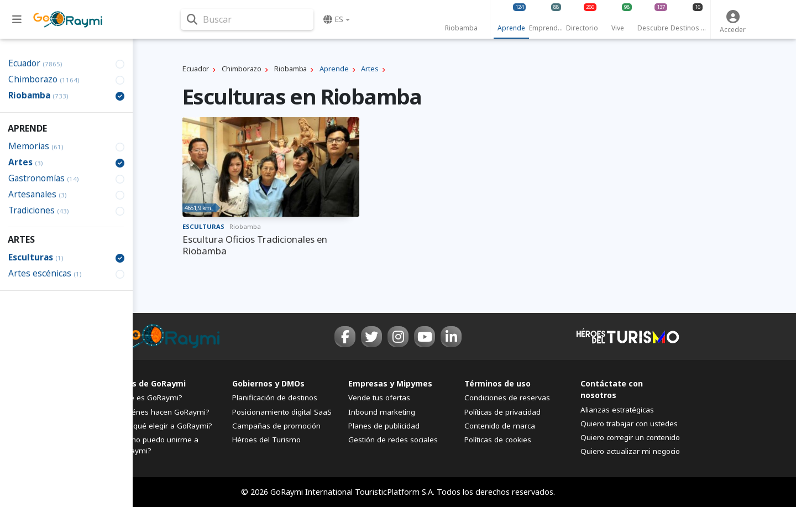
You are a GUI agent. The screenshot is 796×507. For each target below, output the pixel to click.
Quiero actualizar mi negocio (630, 451)
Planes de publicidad (384, 426)
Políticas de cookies (497, 440)
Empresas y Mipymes (390, 383)
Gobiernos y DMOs (268, 383)
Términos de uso (497, 383)
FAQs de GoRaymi (151, 383)
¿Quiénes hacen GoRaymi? (163, 412)
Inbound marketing (381, 412)
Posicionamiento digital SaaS (282, 412)
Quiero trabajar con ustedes (629, 423)
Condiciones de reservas (507, 398)
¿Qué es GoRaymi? (149, 398)
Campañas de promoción (276, 426)
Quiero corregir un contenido (630, 437)
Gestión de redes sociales (393, 440)
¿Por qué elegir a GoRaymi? (164, 426)
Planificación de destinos (274, 398)
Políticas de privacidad (502, 412)
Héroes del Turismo (266, 440)
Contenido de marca (499, 426)
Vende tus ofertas (379, 398)
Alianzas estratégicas (617, 410)
